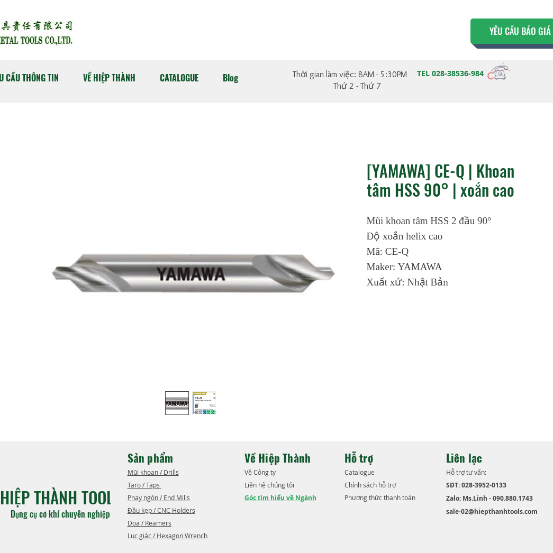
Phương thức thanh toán (381, 497)
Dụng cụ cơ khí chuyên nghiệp (61, 514)
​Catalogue (360, 472)
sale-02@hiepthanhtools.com (492, 511)
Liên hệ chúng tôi (270, 485)
